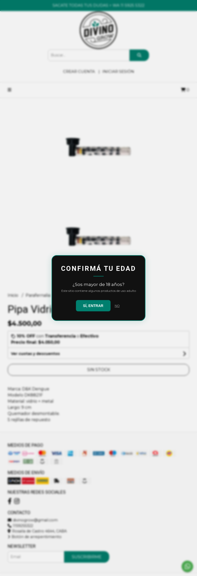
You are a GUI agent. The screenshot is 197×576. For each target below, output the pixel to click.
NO (117, 306)
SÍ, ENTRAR (93, 306)
